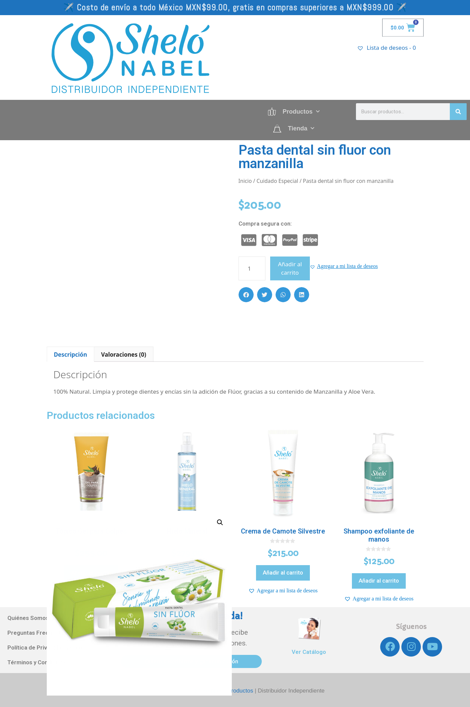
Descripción (70, 354)
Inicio (245, 181)
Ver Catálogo (309, 652)
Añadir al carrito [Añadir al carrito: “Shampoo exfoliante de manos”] (379, 580)
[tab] (71, 354)
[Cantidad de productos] (252, 268)
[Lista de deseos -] (399, 47)
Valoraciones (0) (123, 354)
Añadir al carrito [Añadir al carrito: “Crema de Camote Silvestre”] (283, 572)
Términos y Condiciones (38, 662)
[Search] (458, 111)
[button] (344, 266)
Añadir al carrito (290, 268)
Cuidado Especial (277, 181)
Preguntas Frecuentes (37, 632)
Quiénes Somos (28, 618)
